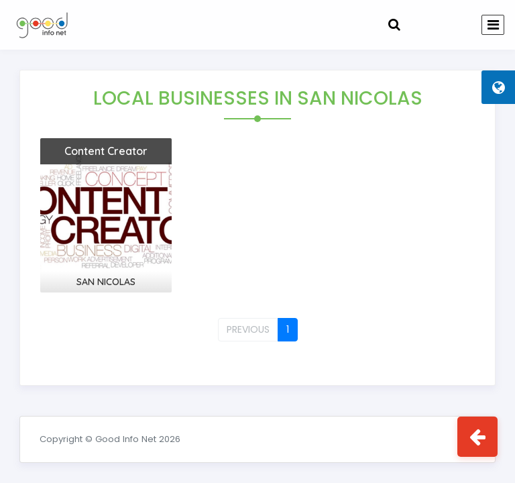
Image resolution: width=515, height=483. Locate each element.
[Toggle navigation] (493, 24)
